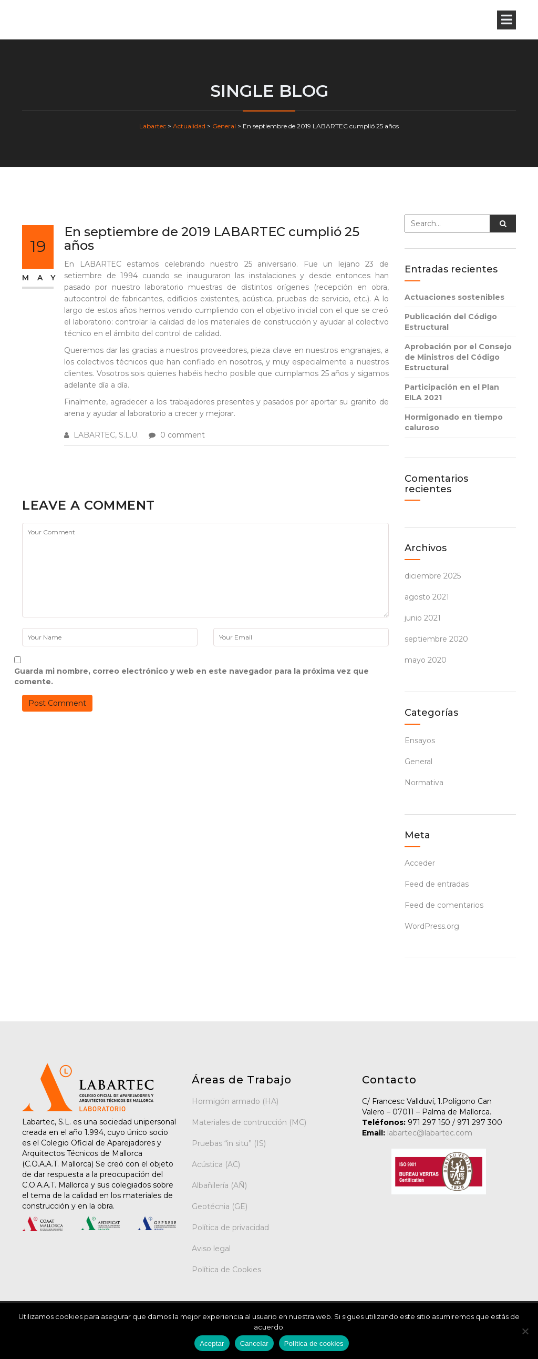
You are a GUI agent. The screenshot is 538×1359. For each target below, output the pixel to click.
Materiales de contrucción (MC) (249, 1122)
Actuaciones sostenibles (454, 297)
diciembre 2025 (433, 576)
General (418, 761)
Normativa (424, 782)
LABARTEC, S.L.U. (106, 435)
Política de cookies (314, 1343)
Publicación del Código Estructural (451, 322)
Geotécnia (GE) (219, 1206)
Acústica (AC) (216, 1164)
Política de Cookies (226, 1269)
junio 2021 (423, 618)
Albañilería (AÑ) (219, 1185)
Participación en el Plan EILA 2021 (452, 392)
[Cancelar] (525, 1331)
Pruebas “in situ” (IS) (229, 1143)
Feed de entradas (437, 884)
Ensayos (420, 740)
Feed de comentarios (444, 905)
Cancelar (254, 1343)
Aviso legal (211, 1248)
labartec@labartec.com (428, 1133)
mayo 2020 (426, 660)
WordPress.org (432, 926)
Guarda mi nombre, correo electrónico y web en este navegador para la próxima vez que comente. (191, 676)
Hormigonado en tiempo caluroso (454, 422)
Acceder (420, 863)
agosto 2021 (427, 597)
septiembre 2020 (436, 639)
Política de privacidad (230, 1227)
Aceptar (212, 1343)
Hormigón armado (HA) (235, 1101)
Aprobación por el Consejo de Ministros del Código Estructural (458, 357)
